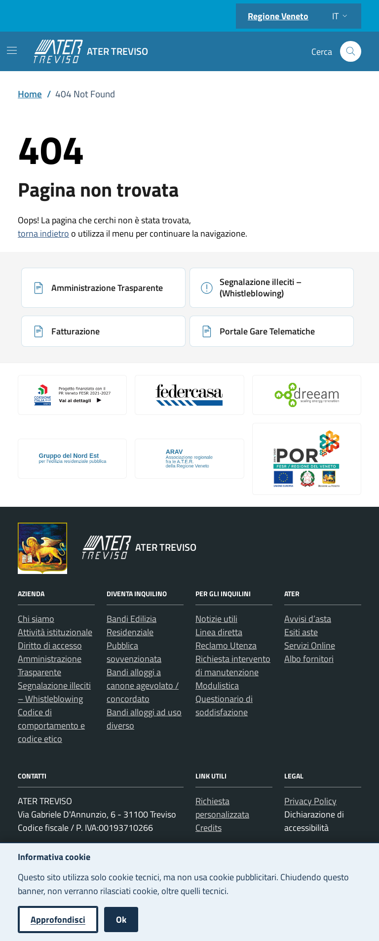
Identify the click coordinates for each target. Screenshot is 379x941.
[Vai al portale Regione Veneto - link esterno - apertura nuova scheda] (42, 548)
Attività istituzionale (55, 632)
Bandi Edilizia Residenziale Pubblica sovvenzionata (134, 638)
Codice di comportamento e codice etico (51, 725)
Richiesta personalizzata (222, 807)
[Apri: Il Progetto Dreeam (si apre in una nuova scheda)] (306, 394)
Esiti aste (301, 632)
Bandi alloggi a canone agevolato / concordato (143, 685)
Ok (121, 919)
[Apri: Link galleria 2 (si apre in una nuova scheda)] (189, 394)
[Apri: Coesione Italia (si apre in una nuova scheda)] (72, 394)
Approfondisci (58, 919)
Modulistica (217, 685)
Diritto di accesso (50, 645)
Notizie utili (216, 618)
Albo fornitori (309, 658)
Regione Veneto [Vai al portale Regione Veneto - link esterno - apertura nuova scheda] (278, 16)
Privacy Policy (310, 801)
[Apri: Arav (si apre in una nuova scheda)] (189, 458)
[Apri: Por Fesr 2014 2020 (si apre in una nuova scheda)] (306, 459)
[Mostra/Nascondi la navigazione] (12, 50)
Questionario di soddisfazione (224, 705)
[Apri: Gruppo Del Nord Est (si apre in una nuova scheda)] (72, 458)
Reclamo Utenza (226, 645)
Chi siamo (36, 618)
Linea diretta (218, 632)
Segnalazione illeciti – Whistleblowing (54, 692)
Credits (208, 827)
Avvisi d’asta (307, 618)
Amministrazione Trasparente (49, 665)
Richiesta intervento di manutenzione (232, 665)
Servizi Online (309, 645)
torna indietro (43, 233)
